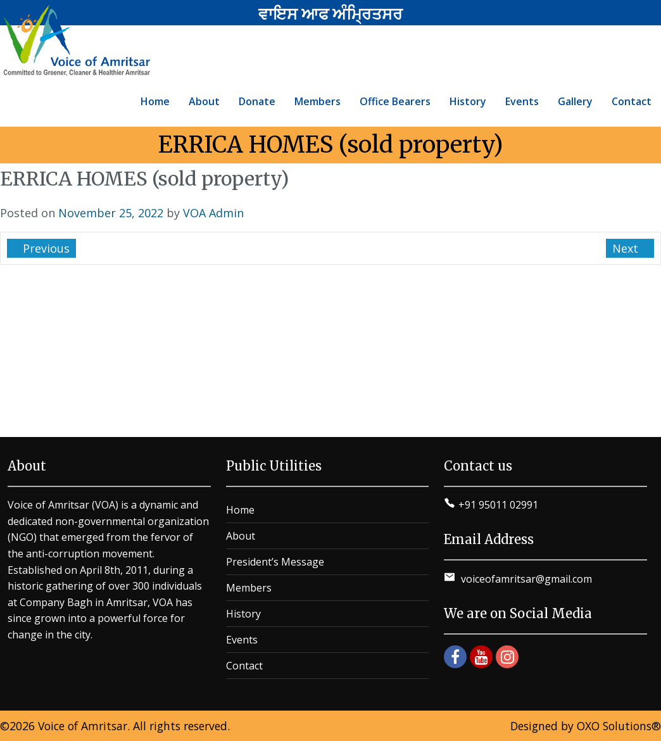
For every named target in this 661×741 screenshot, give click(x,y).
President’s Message (275, 562)
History (243, 614)
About (240, 536)
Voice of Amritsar (82, 725)
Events (242, 640)
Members (249, 588)
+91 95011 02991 (498, 505)
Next (626, 248)
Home (240, 510)
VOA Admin (213, 212)
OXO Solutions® (619, 725)
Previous (45, 248)
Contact (244, 666)
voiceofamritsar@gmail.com (525, 579)
